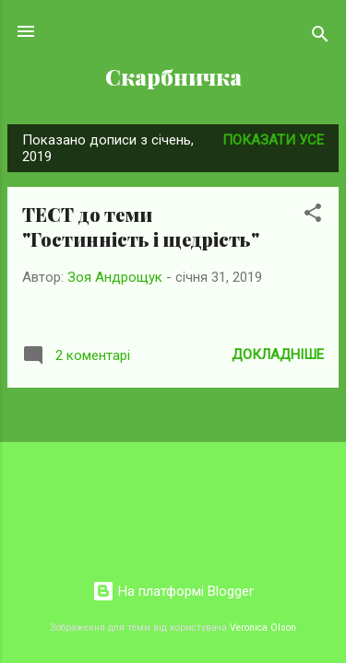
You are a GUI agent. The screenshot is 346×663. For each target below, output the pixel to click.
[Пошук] (320, 37)
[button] (313, 216)
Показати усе (273, 140)
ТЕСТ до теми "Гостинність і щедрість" (140, 226)
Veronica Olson (263, 628)
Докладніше (278, 354)
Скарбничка (173, 77)
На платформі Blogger (173, 591)
